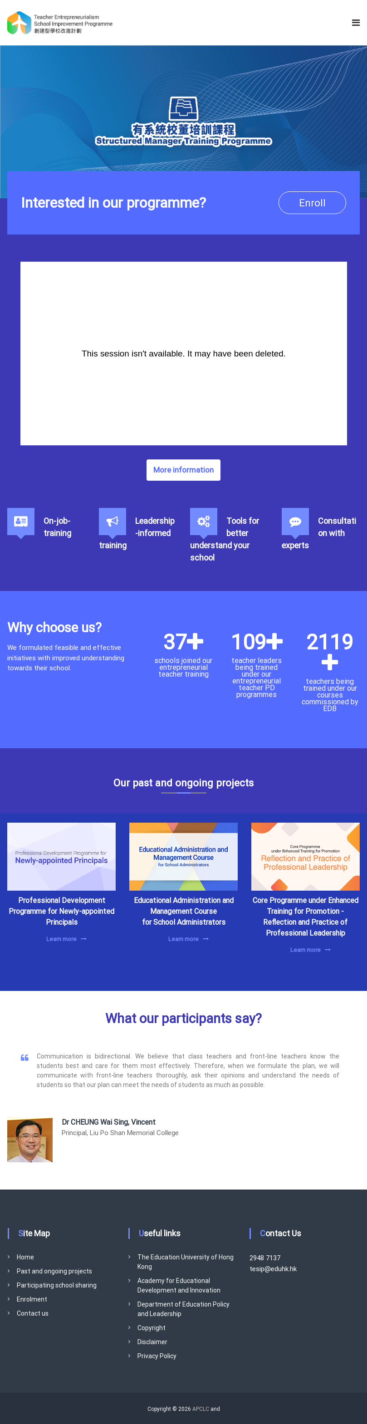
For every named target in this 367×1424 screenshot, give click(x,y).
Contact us (33, 1313)
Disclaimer (152, 1342)
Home (25, 1257)
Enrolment (32, 1299)
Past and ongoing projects (54, 1271)
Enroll (312, 203)
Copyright (151, 1327)
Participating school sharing (57, 1285)
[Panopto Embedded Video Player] (183, 353)
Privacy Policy (156, 1356)
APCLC (200, 1409)
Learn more (61, 939)
